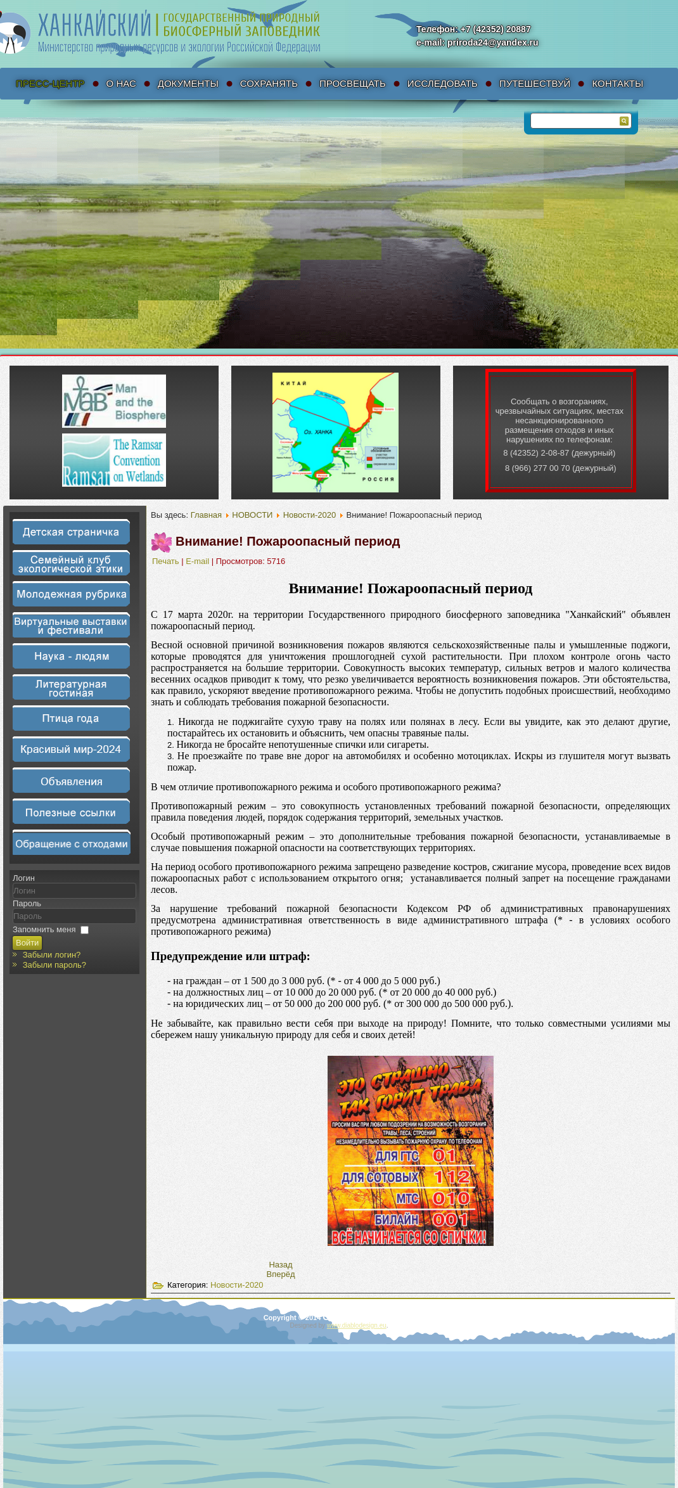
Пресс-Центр (50, 83)
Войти (27, 942)
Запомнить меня (44, 929)
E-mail (198, 561)
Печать (166, 561)
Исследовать (442, 83)
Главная (206, 515)
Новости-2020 (309, 515)
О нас (121, 83)
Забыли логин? (52, 954)
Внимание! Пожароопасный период (288, 541)
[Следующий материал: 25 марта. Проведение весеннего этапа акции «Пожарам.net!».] (281, 1274)
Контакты (617, 83)
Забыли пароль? (54, 965)
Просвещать (352, 83)
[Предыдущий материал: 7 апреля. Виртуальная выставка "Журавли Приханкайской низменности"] (280, 1264)
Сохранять (269, 83)
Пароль (27, 903)
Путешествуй (535, 83)
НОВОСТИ (252, 515)
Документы (188, 83)
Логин (24, 878)
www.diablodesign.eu (357, 1325)
